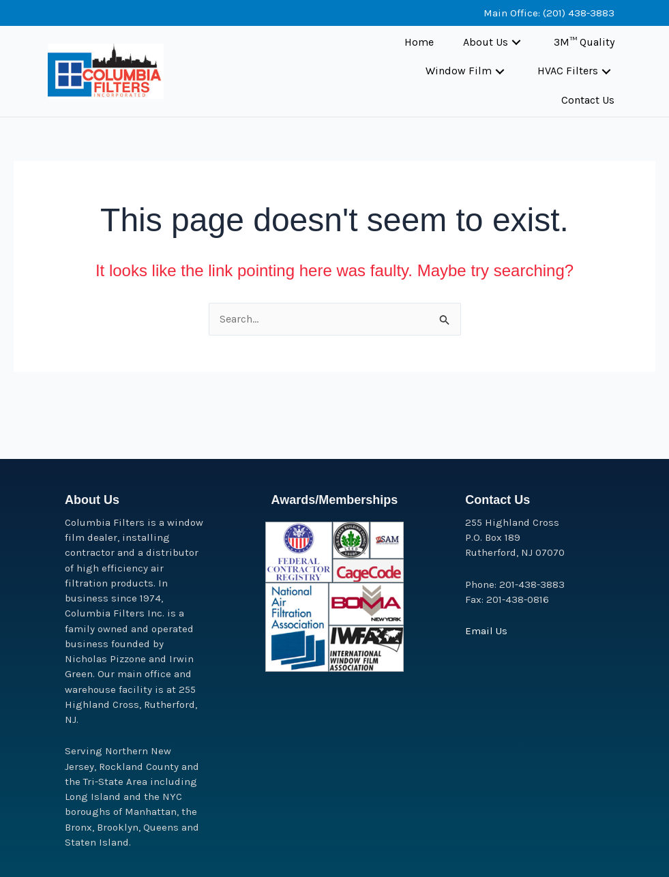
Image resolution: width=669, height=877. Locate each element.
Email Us (486, 631)
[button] (516, 42)
